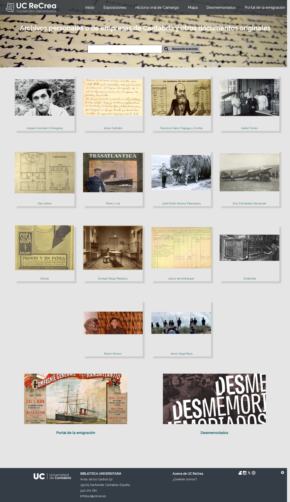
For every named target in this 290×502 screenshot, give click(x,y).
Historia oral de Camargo (157, 7)
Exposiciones (114, 7)
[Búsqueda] (125, 49)
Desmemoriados (221, 7)
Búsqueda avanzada (185, 48)
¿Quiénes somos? (184, 479)
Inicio (89, 7)
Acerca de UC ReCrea (187, 473)
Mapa (193, 7)
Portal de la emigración (265, 7)
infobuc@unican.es (93, 496)
